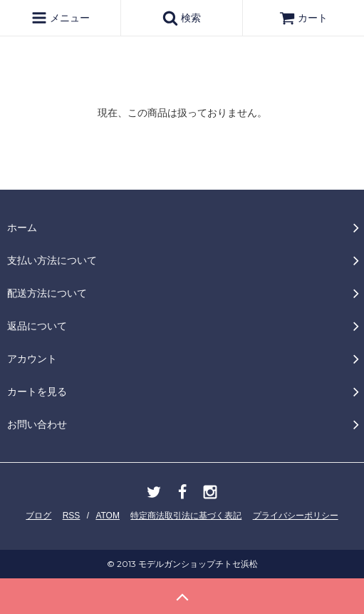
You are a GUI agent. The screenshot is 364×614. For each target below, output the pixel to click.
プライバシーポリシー (295, 516)
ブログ (38, 516)
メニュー (60, 18)
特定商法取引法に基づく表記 (185, 516)
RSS (71, 516)
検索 (181, 18)
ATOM (107, 516)
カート (303, 18)
